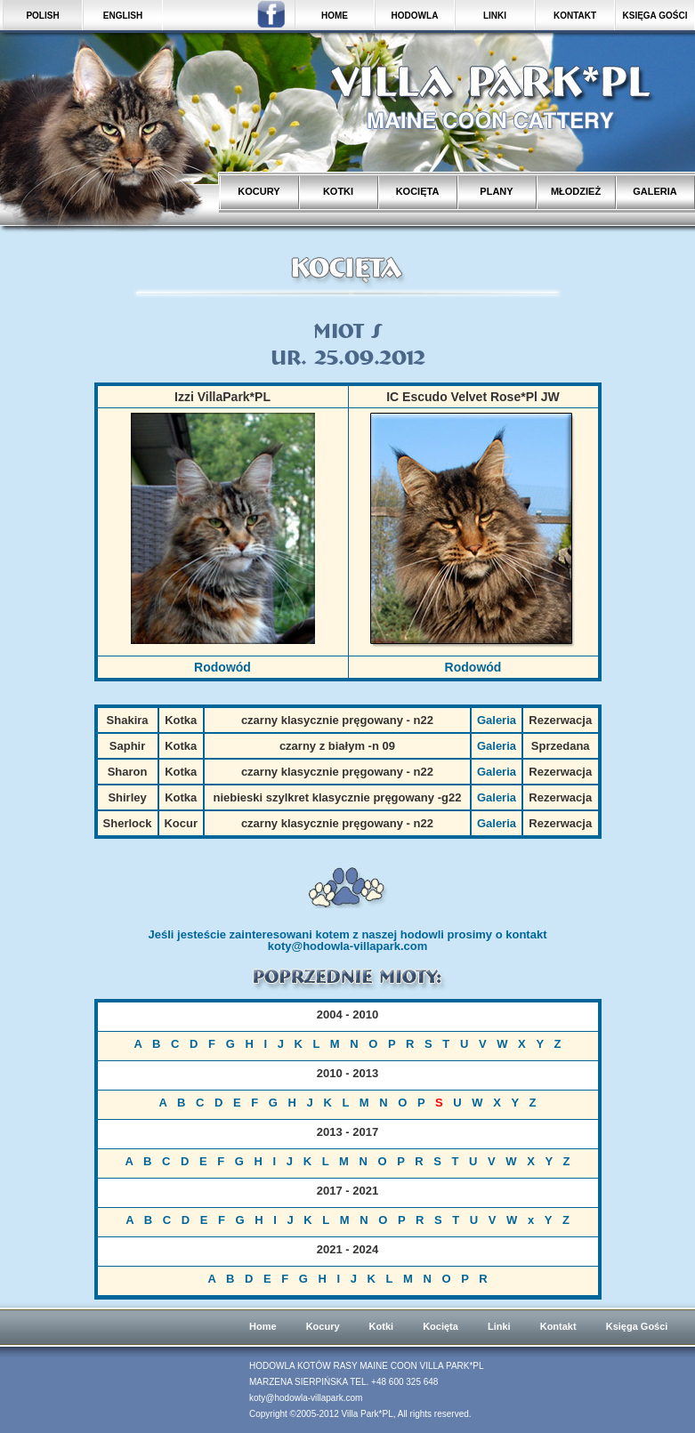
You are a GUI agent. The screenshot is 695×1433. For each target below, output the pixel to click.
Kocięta (440, 1326)
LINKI (494, 15)
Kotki (381, 1326)
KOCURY (258, 191)
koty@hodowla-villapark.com (348, 946)
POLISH (42, 15)
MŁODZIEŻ (576, 191)
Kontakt (558, 1326)
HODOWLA (415, 15)
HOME (334, 15)
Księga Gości (637, 1326)
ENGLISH (122, 15)
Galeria (496, 720)
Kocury (323, 1326)
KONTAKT (575, 15)
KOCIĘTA (418, 191)
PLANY (496, 191)
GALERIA (655, 191)
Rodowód (222, 667)
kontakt (525, 934)
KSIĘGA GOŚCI (655, 15)
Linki (499, 1326)
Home (263, 1326)
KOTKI (338, 191)
